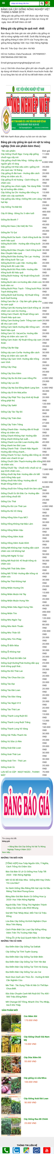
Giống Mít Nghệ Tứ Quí (12, 555)
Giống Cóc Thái (8, 501)
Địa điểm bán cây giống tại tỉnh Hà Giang (27, 966)
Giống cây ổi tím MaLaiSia (14, 392)
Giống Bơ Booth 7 (9, 219)
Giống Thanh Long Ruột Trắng (15, 722)
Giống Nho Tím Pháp (11, 639)
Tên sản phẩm (8, 151)
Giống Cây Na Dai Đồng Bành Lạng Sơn (20, 387)
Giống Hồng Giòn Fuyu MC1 (14, 517)
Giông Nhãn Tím (9, 613)
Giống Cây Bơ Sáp (10, 347)
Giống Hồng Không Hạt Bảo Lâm (17, 523)
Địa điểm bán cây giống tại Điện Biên (24, 956)
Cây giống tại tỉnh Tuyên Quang (22, 951)
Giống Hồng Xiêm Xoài (12, 536)
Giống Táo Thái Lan (10, 709)
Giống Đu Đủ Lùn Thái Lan (13, 506)
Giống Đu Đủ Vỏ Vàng (11, 511)
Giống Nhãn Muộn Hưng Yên (15, 600)
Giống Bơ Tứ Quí (9, 232)
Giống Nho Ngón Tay (11, 619)
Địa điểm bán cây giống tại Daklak (23, 946)
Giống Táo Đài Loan (10, 690)
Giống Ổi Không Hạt (10, 651)
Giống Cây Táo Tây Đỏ (12, 411)
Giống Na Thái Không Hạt (13, 581)
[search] (41, 3)
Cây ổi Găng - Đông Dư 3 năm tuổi (17, 213)
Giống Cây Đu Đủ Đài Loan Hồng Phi (18, 378)
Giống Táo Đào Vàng (11, 696)
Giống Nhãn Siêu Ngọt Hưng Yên (17, 607)
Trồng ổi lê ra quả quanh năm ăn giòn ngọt (28, 937)
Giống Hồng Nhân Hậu (12, 530)
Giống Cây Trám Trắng (12, 424)
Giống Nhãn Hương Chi (12, 587)
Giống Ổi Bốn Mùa (10, 645)
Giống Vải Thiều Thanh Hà (13, 735)
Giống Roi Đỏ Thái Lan (12, 671)
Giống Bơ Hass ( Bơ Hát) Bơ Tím (17, 226)
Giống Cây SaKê (9, 405)
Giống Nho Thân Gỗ (10, 632)
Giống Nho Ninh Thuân (12, 626)
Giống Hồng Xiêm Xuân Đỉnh (15, 543)
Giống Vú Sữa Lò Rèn (11, 741)
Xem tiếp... (7, 852)
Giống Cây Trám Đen (11, 418)
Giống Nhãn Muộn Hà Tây (13, 594)
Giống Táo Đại (8, 684)
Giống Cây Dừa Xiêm (11, 373)
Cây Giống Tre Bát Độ (11, 207)
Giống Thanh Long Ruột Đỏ (14, 716)
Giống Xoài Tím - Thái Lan (13, 760)
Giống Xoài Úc (8, 767)
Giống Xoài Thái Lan (11, 754)
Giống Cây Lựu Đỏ (10, 383)
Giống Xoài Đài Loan (11, 747)
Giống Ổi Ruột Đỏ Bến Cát (13, 658)
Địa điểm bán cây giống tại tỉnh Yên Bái (26, 961)
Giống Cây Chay (8, 367)
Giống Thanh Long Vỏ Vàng (14, 728)
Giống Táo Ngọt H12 (11, 703)
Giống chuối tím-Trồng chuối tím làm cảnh (21, 488)
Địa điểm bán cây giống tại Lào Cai (23, 972)
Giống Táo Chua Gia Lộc (13, 677)
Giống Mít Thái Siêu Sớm (13, 568)
